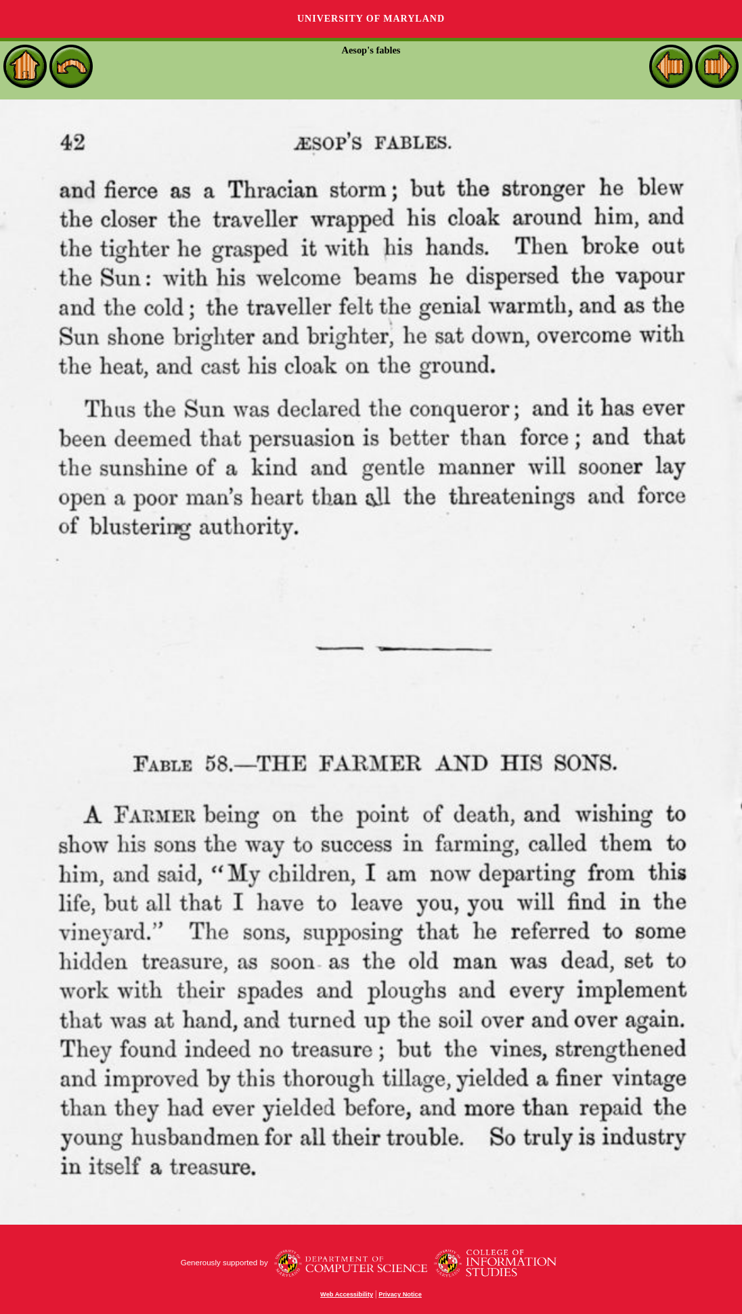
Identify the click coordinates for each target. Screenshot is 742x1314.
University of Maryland (371, 19)
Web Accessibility (346, 1294)
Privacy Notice (400, 1294)
